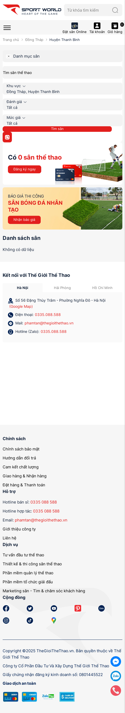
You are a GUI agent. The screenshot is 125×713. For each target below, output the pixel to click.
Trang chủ (11, 40)
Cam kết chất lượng (21, 466)
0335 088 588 (43, 502)
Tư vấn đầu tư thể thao (23, 554)
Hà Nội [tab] (22, 288)
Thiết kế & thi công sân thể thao (32, 563)
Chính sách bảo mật (21, 448)
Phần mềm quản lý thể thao (28, 572)
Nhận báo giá (24, 219)
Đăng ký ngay (24, 169)
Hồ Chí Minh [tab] (102, 288)
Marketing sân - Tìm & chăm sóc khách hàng (44, 590)
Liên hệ (9, 537)
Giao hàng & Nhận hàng (25, 475)
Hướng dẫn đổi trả (19, 457)
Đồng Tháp (34, 40)
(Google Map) (21, 306)
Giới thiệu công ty (19, 529)
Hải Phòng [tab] (62, 288)
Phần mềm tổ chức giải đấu (28, 581)
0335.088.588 (48, 314)
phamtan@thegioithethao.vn (49, 323)
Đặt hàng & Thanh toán (24, 484)
